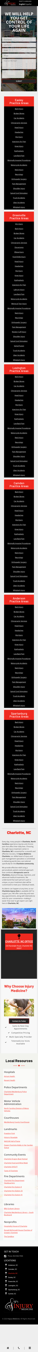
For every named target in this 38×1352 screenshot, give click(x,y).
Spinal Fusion (19, 347)
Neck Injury (19, 171)
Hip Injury (19, 138)
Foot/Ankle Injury (19, 258)
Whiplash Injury (19, 208)
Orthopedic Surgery (19, 180)
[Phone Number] (19, 1348)
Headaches (19, 133)
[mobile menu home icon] (8, 1348)
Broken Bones (19, 115)
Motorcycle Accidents (19, 166)
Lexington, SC (13, 1287)
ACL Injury (19, 225)
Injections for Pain (19, 143)
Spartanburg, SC (14, 1291)
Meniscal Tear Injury (19, 305)
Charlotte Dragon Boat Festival (15, 1160)
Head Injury (19, 129)
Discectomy (19, 249)
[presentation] (13, 75)
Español (28, 4)
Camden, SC (12, 1271)
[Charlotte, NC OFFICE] (19, 938)
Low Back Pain (19, 157)
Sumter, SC (12, 1295)
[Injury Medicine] (10, 3)
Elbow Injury (19, 253)
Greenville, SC (13, 1283)
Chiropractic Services (19, 124)
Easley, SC (12, 1279)
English (22, 4)
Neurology (19, 176)
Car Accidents (19, 119)
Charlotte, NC (13, 1275)
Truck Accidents (19, 199)
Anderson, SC (13, 1266)
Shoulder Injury (19, 190)
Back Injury (19, 110)
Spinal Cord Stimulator (19, 194)
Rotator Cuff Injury (19, 333)
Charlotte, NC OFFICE (19, 942)
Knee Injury (19, 147)
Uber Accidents (19, 204)
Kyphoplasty (19, 152)
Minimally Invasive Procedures (19, 162)
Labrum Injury (19, 291)
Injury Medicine (14, 1320)
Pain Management (19, 185)
